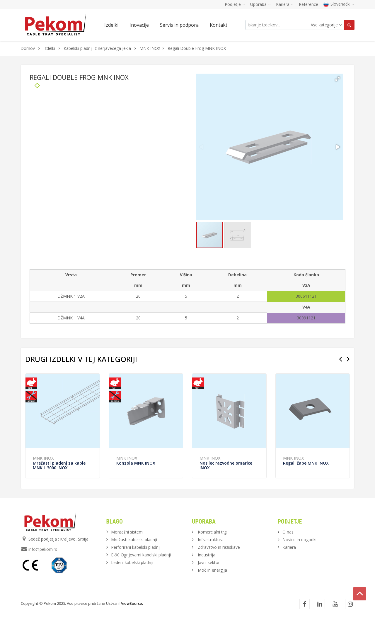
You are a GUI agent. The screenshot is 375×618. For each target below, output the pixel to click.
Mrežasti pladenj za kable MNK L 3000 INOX (59, 465)
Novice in (299, 539)
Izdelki (49, 48)
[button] (337, 79)
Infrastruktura (211, 539)
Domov (28, 48)
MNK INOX (149, 48)
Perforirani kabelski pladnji (136, 547)
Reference (308, 4)
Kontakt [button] (218, 25)
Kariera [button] (285, 4)
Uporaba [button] (260, 4)
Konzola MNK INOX (135, 463)
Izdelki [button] (111, 25)
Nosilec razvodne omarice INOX (226, 465)
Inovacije (139, 25)
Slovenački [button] (338, 4)
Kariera (289, 547)
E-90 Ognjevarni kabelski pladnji (141, 555)
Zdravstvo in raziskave (219, 547)
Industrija (206, 555)
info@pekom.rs (42, 549)
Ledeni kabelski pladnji (132, 562)
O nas (288, 532)
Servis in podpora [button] (179, 25)
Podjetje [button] (235, 4)
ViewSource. (132, 603)
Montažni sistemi (127, 532)
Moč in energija (212, 570)
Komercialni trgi (212, 532)
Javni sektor (209, 562)
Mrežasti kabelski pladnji (134, 539)
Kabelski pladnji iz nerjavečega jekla (97, 48)
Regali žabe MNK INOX (306, 463)
